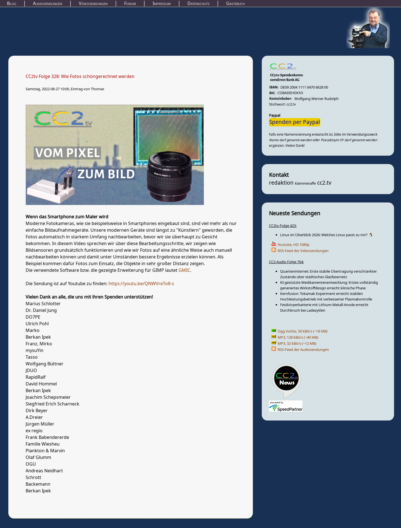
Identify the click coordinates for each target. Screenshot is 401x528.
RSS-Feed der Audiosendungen (303, 349)
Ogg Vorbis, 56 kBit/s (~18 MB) (302, 331)
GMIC (184, 270)
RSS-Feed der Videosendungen (303, 250)
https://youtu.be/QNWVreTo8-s (141, 283)
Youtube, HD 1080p (293, 244)
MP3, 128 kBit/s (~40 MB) (298, 337)
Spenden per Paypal (294, 122)
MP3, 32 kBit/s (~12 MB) (297, 343)
